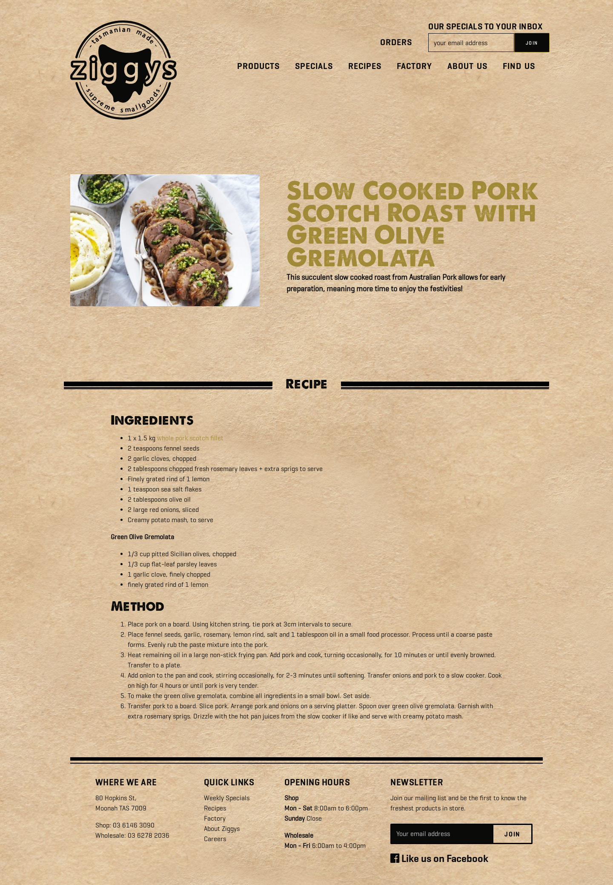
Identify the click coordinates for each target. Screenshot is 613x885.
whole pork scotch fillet (190, 438)
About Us (467, 66)
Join (512, 834)
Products (258, 66)
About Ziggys (222, 829)
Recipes (364, 66)
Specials (314, 66)
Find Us (519, 66)
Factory (414, 66)
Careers (215, 839)
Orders (396, 42)
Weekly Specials (226, 798)
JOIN (532, 43)
